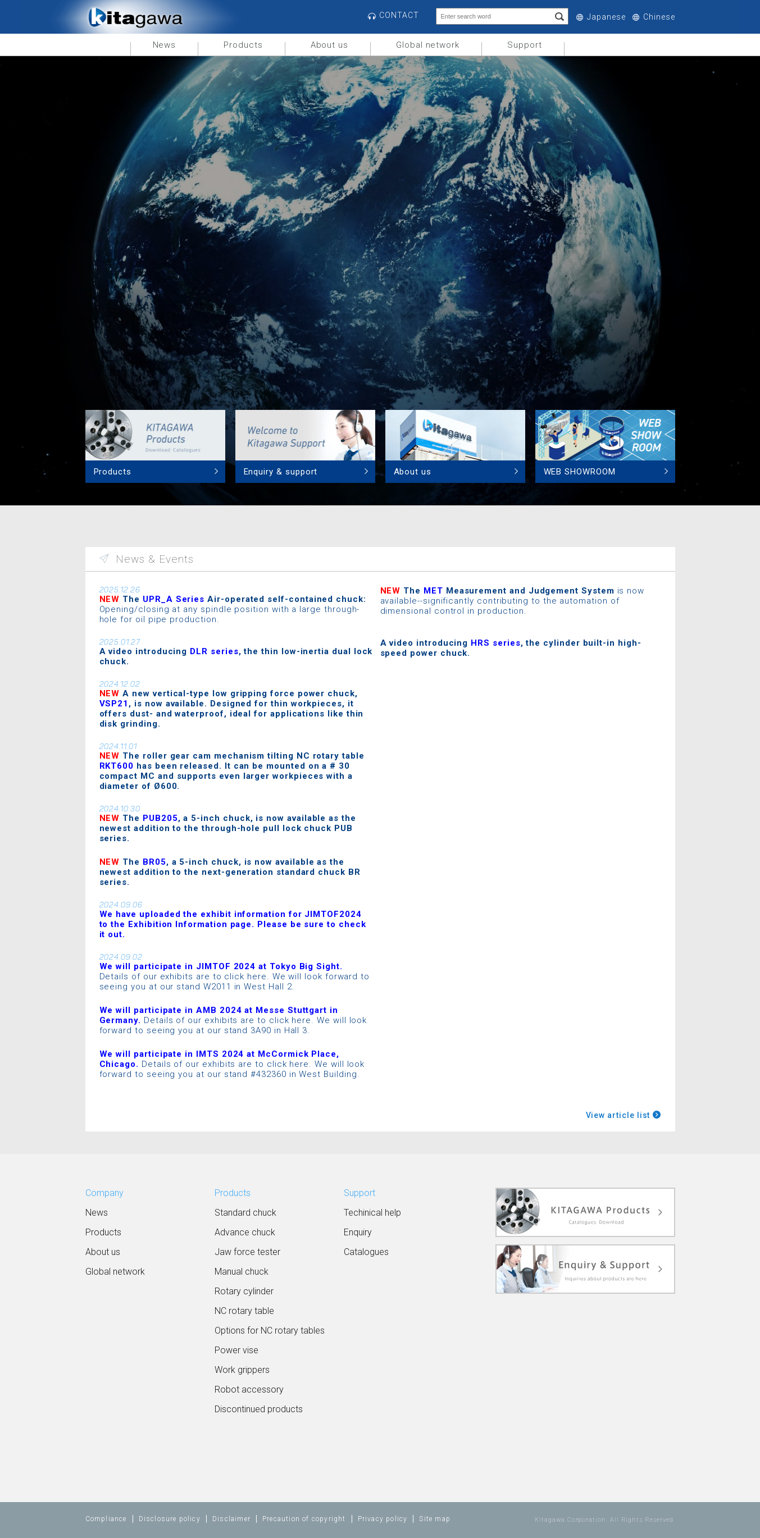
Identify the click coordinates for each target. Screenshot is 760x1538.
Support (524, 45)
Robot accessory (249, 1389)
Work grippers (242, 1369)
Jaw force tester (247, 1252)
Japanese (606, 17)
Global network (427, 45)
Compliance (106, 1519)
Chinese (659, 17)
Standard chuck (245, 1212)
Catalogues (366, 1252)
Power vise (236, 1350)
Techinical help (372, 1212)
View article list (618, 1115)
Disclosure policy (170, 1519)
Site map (434, 1519)
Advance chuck (245, 1232)
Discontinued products (259, 1409)
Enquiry (358, 1232)
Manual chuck (241, 1271)
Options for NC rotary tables (270, 1330)
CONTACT (399, 15)
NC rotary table (244, 1311)
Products (243, 45)
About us (329, 45)
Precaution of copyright (304, 1519)
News (164, 45)
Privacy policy (383, 1519)
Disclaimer (231, 1519)
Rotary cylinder (244, 1291)
